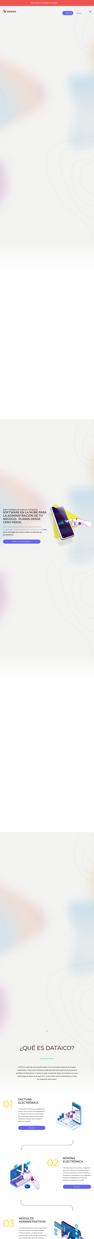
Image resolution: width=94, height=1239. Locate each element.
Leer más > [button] (31, 1128)
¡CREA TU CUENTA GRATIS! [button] (21, 541)
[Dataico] (9, 8)
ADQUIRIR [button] (68, 13)
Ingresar (79, 13)
